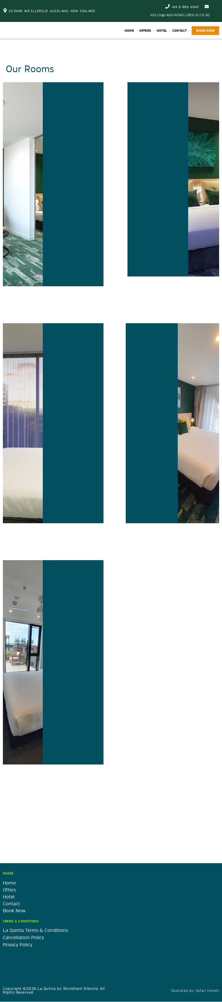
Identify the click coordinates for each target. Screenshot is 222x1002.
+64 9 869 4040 (185, 7)
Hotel (162, 30)
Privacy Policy (17, 945)
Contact (179, 30)
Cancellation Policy (23, 937)
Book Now (205, 30)
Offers (145, 30)
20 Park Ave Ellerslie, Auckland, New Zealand (52, 11)
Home (129, 30)
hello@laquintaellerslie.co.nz (180, 15)
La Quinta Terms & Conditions (35, 930)
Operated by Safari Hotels (195, 990)
